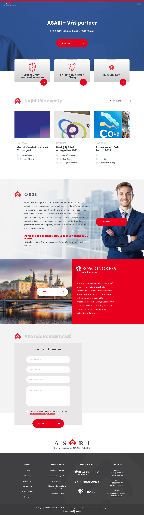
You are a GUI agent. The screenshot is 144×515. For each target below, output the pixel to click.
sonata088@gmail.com (116, 493)
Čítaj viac (66, 43)
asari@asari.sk (117, 495)
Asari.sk (59, 507)
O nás (27, 470)
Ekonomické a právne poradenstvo (57, 487)
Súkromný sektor (57, 470)
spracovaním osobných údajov (42, 413)
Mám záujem (27, 491)
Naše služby (27, 481)
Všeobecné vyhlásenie (72, 507)
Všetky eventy (116, 100)
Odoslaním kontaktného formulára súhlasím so (49, 412)
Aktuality (27, 476)
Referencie (27, 486)
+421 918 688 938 (116, 485)
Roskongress (57, 481)
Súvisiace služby (57, 493)
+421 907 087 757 (116, 483)
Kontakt (27, 497)
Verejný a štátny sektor (57, 476)
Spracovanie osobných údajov (95, 507)
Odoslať (41, 423)
